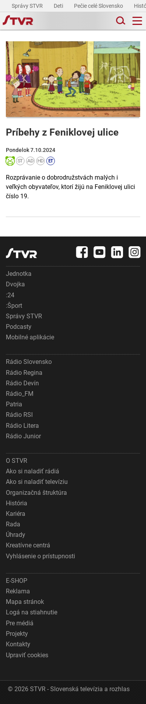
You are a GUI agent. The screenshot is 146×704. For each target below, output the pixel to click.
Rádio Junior (23, 436)
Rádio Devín (22, 383)
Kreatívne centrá (28, 545)
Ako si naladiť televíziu (37, 481)
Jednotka (19, 273)
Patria (14, 404)
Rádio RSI (19, 414)
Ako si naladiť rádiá (32, 471)
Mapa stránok (25, 601)
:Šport (14, 305)
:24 (10, 295)
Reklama (18, 591)
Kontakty (18, 644)
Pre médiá (19, 623)
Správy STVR (28, 6)
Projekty (17, 633)
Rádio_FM (19, 393)
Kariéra (15, 513)
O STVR (16, 460)
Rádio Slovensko (29, 361)
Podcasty (19, 326)
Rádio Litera (22, 425)
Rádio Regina (24, 372)
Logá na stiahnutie (31, 612)
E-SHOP (16, 580)
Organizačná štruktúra (36, 492)
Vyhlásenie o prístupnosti (40, 556)
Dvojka (15, 284)
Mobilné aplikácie (30, 337)
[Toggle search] (119, 21)
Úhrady (15, 534)
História (16, 503)
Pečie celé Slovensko (99, 6)
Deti (59, 6)
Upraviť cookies (27, 655)
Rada (13, 524)
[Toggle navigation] (137, 21)
